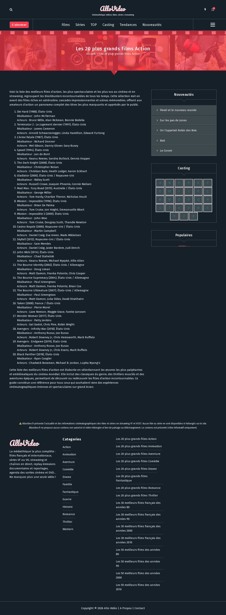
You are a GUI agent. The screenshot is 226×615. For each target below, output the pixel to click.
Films (66, 25)
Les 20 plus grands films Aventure (138, 369)
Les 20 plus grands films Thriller (137, 411)
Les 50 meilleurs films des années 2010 (138, 503)
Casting (108, 25)
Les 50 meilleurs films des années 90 (138, 479)
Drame (67, 392)
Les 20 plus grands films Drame (136, 384)
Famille (67, 400)
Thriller (67, 437)
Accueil (91, 53)
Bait (162, 166)
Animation (69, 370)
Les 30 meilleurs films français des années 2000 (138, 444)
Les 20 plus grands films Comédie (137, 377)
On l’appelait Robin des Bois (178, 156)
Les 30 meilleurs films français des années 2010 (138, 456)
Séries (80, 25)
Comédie (68, 385)
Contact (139, 608)
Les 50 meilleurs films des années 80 (138, 467)
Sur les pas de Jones (173, 146)
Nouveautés (152, 25)
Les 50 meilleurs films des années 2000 (138, 491)
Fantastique (70, 407)
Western (68, 444)
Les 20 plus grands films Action (136, 354)
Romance (69, 430)
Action (67, 362)
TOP (94, 25)
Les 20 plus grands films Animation (139, 362)
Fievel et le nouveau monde (178, 136)
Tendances (128, 25)
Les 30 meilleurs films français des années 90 (138, 432)
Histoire (68, 422)
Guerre (67, 415)
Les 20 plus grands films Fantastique (132, 394)
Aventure (69, 377)
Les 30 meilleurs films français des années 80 (138, 421)
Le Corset (166, 176)
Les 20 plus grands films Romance (138, 403)
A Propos (126, 608)
